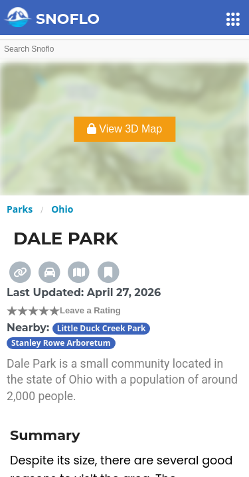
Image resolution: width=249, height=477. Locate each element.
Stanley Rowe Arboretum (61, 342)
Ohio (62, 209)
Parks (20, 209)
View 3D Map (124, 128)
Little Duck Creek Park (101, 328)
